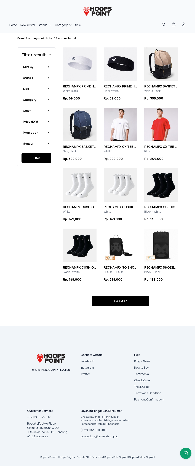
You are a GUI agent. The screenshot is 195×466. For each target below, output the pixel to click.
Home (13, 25)
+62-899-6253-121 (39, 417)
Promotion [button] (30, 133)
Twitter (85, 374)
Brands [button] (28, 78)
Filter (36, 158)
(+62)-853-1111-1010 (93, 430)
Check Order (142, 380)
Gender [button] (28, 144)
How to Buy (141, 368)
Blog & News (142, 361)
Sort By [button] (28, 67)
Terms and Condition (147, 393)
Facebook (87, 361)
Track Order (142, 387)
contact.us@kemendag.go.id (99, 436)
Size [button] (26, 89)
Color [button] (27, 111)
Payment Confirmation (149, 399)
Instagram (87, 368)
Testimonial (141, 374)
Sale (78, 25)
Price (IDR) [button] (30, 122)
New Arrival (27, 25)
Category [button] (29, 100)
